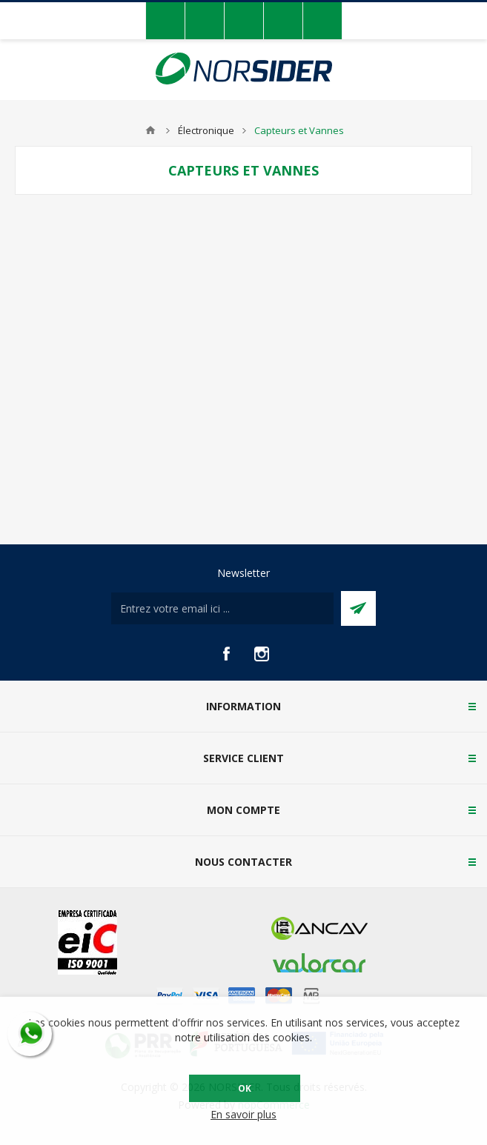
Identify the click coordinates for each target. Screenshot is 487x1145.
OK (244, 1088)
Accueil (150, 130)
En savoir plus (243, 1114)
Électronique (206, 130)
